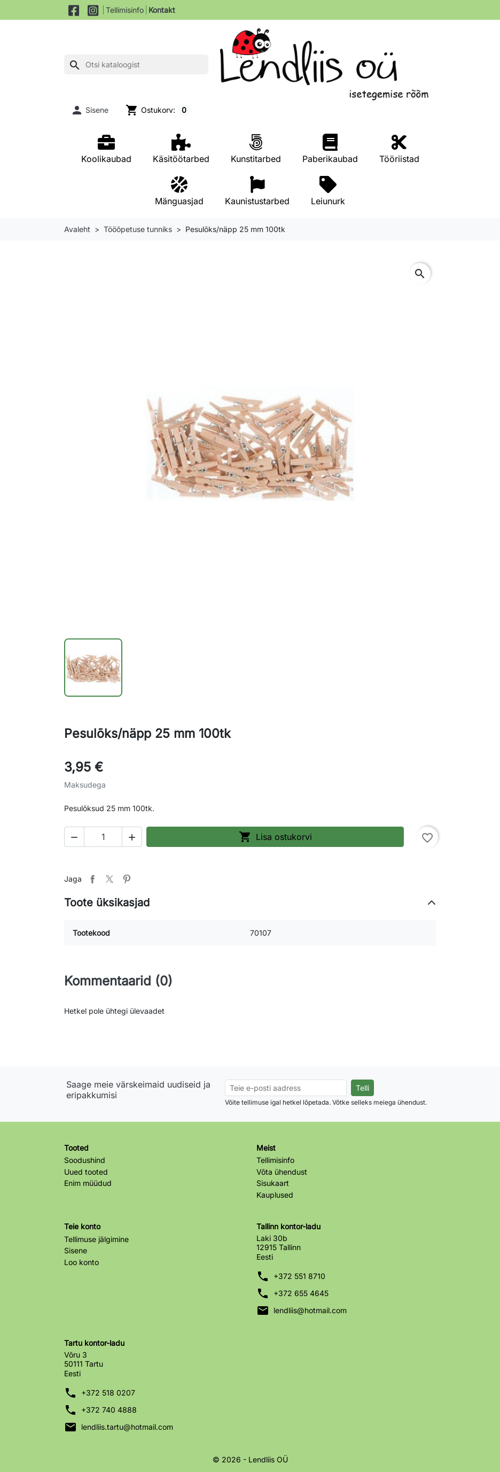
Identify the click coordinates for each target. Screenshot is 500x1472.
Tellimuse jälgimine (96, 1238)
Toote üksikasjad (107, 902)
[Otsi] (136, 65)
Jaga (92, 878)
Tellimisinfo (125, 9)
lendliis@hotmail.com (310, 1310)
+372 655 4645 (301, 1293)
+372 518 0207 (108, 1392)
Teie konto (82, 1226)
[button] (89, 110)
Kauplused (274, 1194)
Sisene (75, 1250)
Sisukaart (272, 1183)
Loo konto (81, 1261)
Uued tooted (86, 1171)
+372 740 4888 (109, 1409)
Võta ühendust (281, 1171)
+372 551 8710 (299, 1276)
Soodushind (84, 1160)
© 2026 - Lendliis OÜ (250, 1459)
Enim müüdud (88, 1183)
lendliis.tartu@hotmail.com (127, 1426)
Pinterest (126, 878)
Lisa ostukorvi (275, 836)
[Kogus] (103, 836)
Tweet (109, 878)
